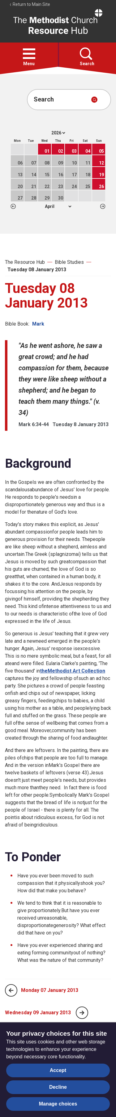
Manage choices (58, 1103)
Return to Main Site (29, 4)
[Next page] (82, 1013)
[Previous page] (11, 990)
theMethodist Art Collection (72, 671)
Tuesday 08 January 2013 (36, 269)
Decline (58, 1087)
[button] (29, 53)
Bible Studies (69, 262)
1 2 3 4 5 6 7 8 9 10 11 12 (58, 206)
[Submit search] (94, 100)
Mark (38, 324)
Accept (58, 1070)
